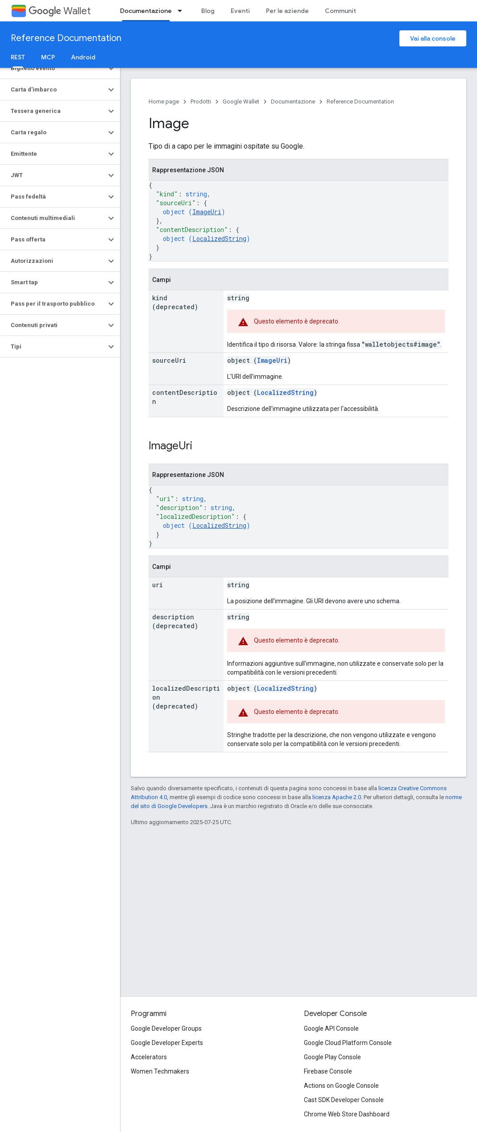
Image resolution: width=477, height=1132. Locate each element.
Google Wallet (241, 101)
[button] (53, 68)
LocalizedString (219, 238)
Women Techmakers (160, 1071)
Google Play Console (332, 1057)
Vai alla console (433, 38)
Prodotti (201, 101)
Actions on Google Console (341, 1085)
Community (342, 11)
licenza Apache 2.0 (336, 797)
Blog (208, 11)
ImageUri (206, 211)
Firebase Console (328, 1071)
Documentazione (293, 101)
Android (83, 57)
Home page (164, 101)
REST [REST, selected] (18, 57)
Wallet (60, 11)
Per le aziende (287, 11)
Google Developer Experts (167, 1042)
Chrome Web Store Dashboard (347, 1114)
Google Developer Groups (166, 1028)
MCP (48, 57)
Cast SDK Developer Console (344, 1099)
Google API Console (331, 1028)
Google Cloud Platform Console (348, 1042)
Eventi (240, 11)
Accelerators (149, 1057)
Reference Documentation (66, 38)
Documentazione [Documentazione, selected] (146, 11)
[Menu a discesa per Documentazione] (182, 10)
